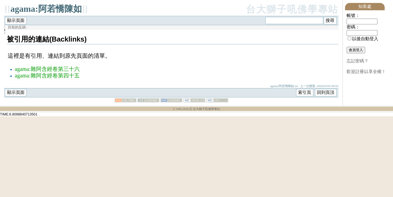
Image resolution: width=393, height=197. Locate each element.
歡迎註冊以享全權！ (366, 71)
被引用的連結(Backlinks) (47, 39)
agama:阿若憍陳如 (46, 9)
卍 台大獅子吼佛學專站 (204, 109)
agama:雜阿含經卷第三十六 (47, 69)
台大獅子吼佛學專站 (292, 9)
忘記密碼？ (357, 61)
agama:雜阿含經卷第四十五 (47, 76)
